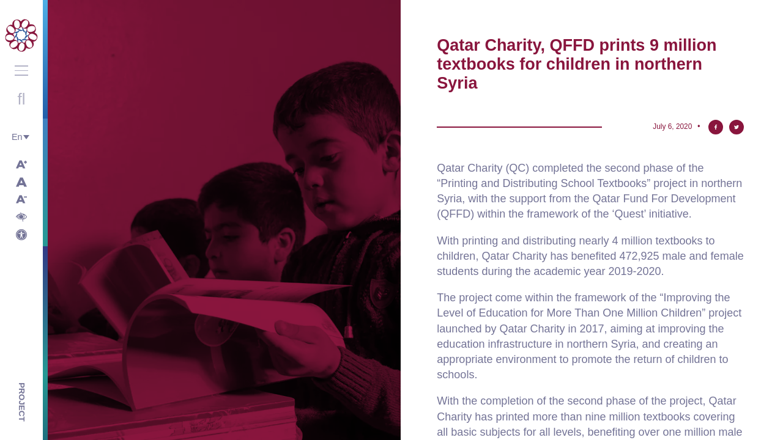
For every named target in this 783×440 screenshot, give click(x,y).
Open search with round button (21, 99)
